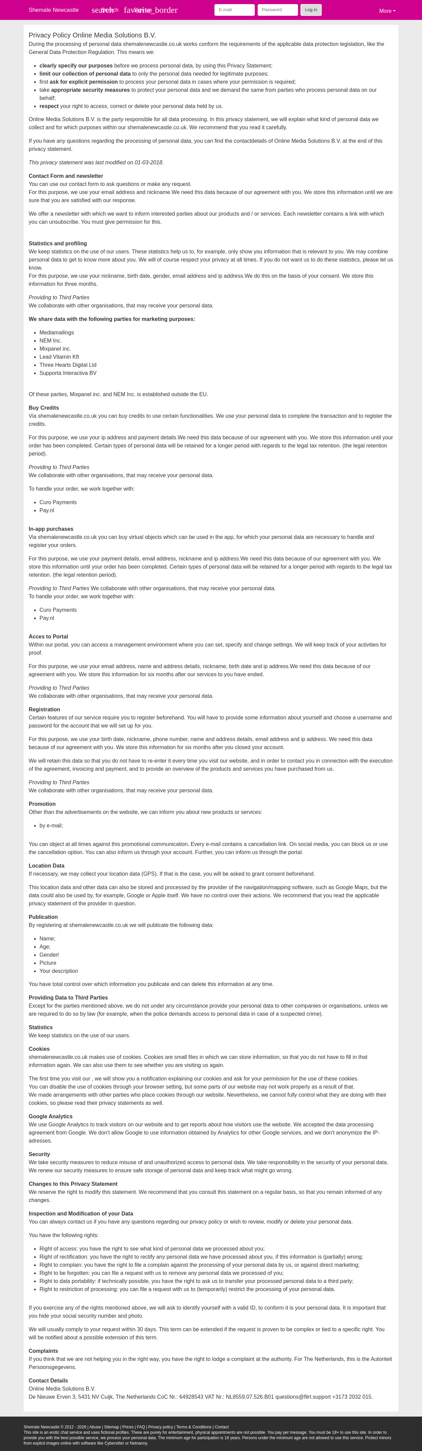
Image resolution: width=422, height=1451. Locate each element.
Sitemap (111, 1427)
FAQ (141, 1427)
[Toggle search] (105, 10)
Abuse (95, 1427)
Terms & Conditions (193, 1427)
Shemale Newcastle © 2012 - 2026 (55, 1427)
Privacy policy (160, 1427)
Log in (311, 9)
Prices (127, 1427)
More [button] (385, 11)
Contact (222, 1427)
